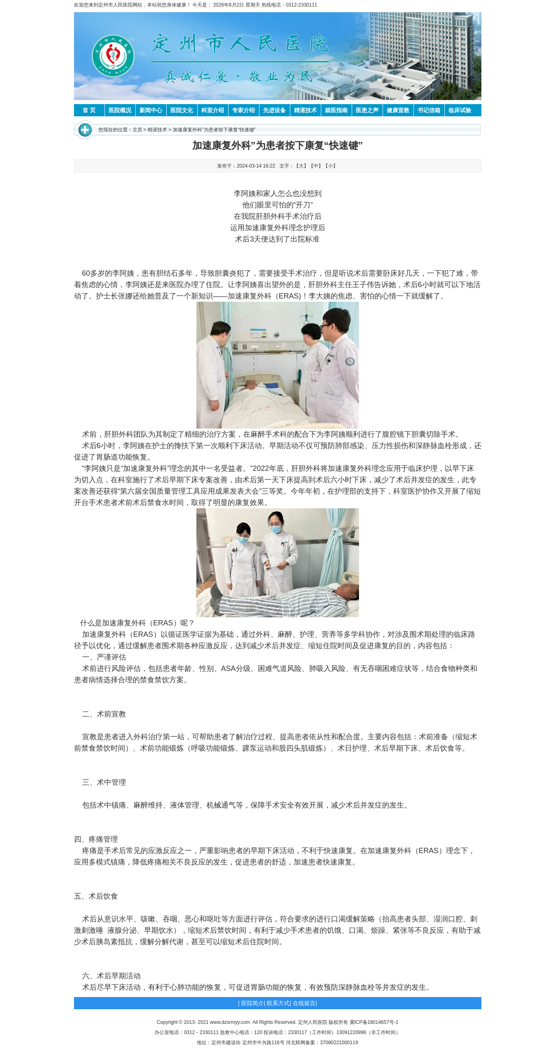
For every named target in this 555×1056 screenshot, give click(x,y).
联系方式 (278, 1003)
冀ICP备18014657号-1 (374, 1022)
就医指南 (336, 110)
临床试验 (459, 110)
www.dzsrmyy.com (230, 1022)
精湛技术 (305, 110)
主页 (137, 130)
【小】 (330, 166)
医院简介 (252, 1003)
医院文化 (181, 110)
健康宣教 (398, 110)
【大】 (301, 166)
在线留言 (304, 1003)
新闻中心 (150, 110)
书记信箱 (429, 110)
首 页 (89, 110)
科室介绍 (212, 110)
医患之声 (367, 110)
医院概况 (120, 110)
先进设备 (274, 110)
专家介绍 (243, 110)
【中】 (316, 166)
